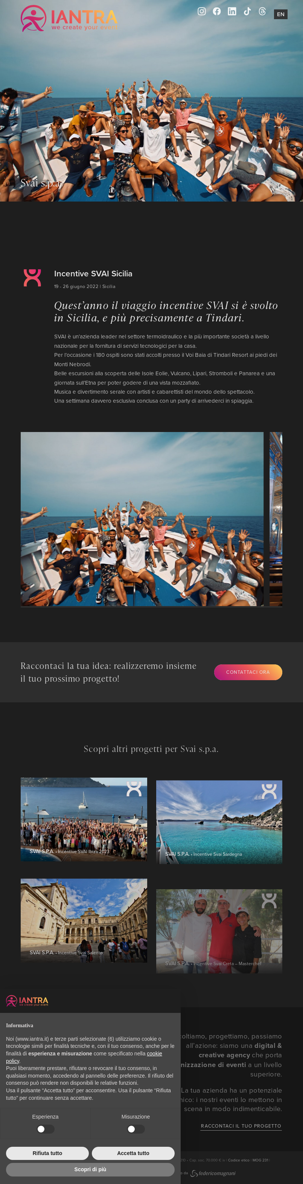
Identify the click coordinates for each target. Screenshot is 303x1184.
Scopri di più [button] (91, 1169)
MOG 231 (260, 1160)
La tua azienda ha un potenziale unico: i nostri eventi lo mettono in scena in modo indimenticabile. (228, 1099)
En (281, 14)
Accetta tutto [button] (133, 1153)
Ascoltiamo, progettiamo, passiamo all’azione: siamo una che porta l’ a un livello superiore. (222, 1055)
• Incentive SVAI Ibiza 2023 (70, 882)
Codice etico (239, 1160)
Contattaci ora (248, 672)
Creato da (203, 1172)
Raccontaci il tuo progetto (241, 1126)
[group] (135, 519)
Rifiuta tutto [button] (47, 1153)
